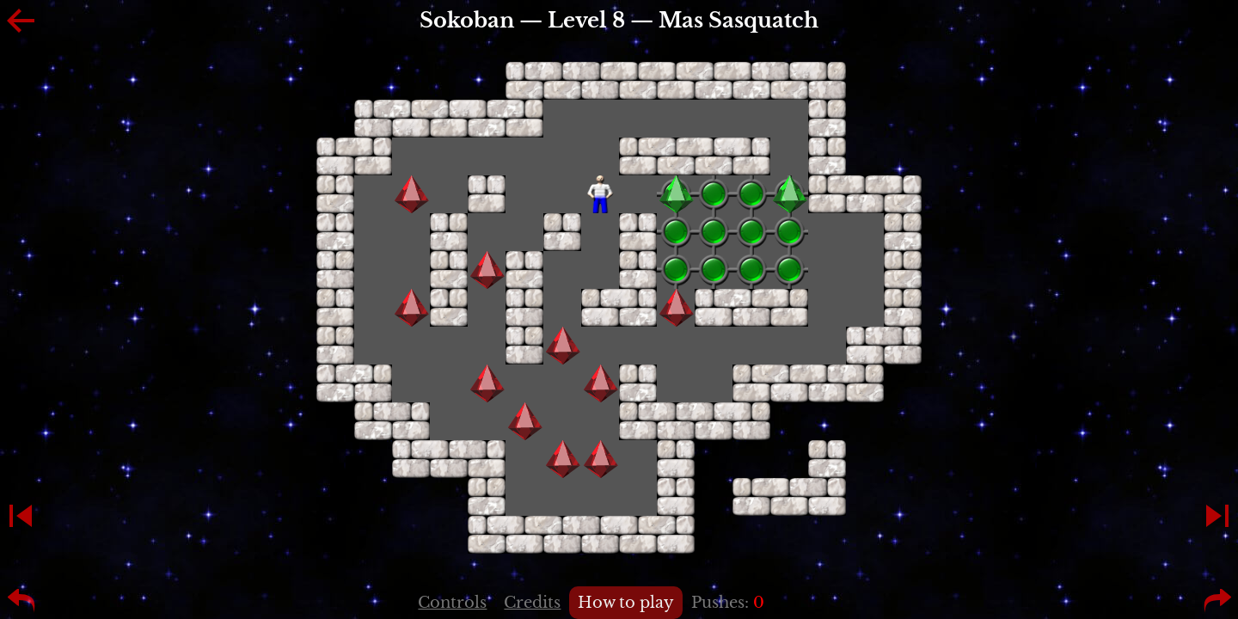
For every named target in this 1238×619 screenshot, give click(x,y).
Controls (452, 602)
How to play (626, 602)
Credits (532, 602)
